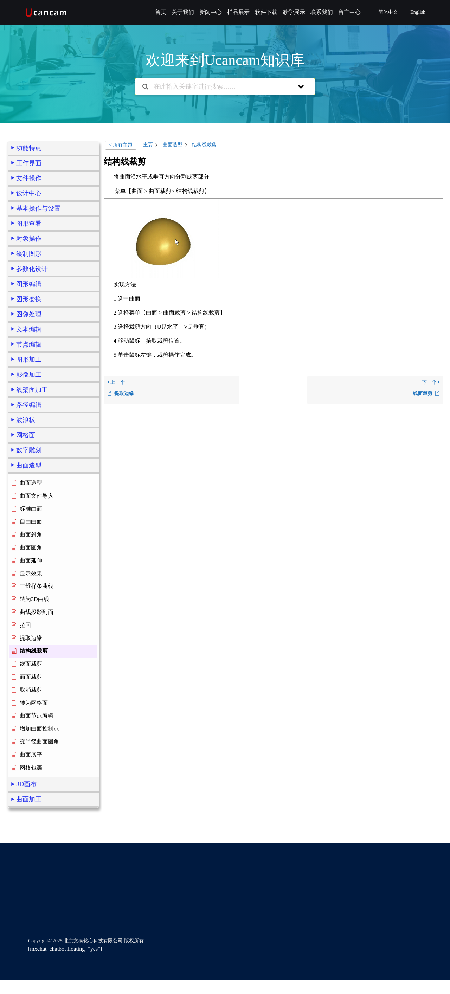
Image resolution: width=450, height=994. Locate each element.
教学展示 (294, 12)
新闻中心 (210, 12)
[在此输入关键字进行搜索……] (216, 86)
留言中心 (349, 12)
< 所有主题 (121, 145)
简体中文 (388, 12)
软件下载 (266, 12)
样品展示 (238, 12)
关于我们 (183, 12)
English (417, 12)
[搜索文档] (145, 86)
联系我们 (321, 12)
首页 (160, 12)
